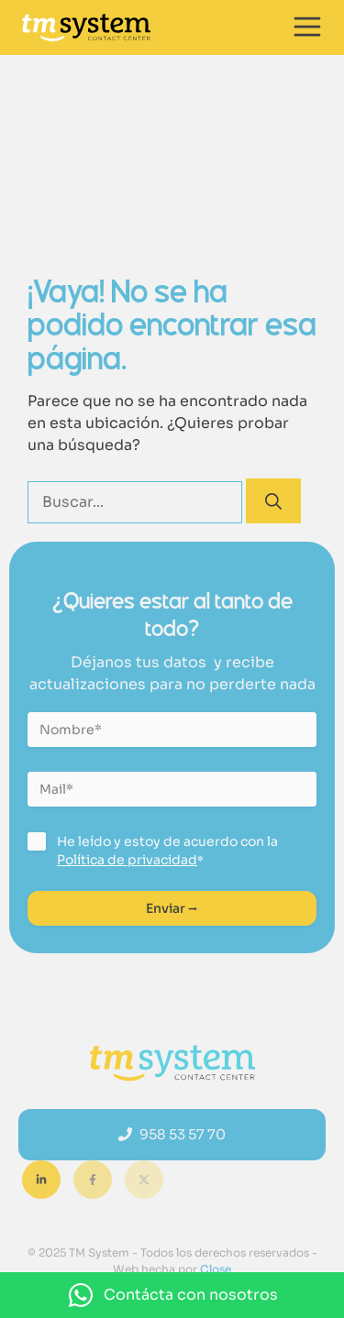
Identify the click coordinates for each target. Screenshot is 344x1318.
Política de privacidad (127, 859)
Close (214, 1269)
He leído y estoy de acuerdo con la (167, 850)
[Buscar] (273, 500)
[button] (172, 1295)
